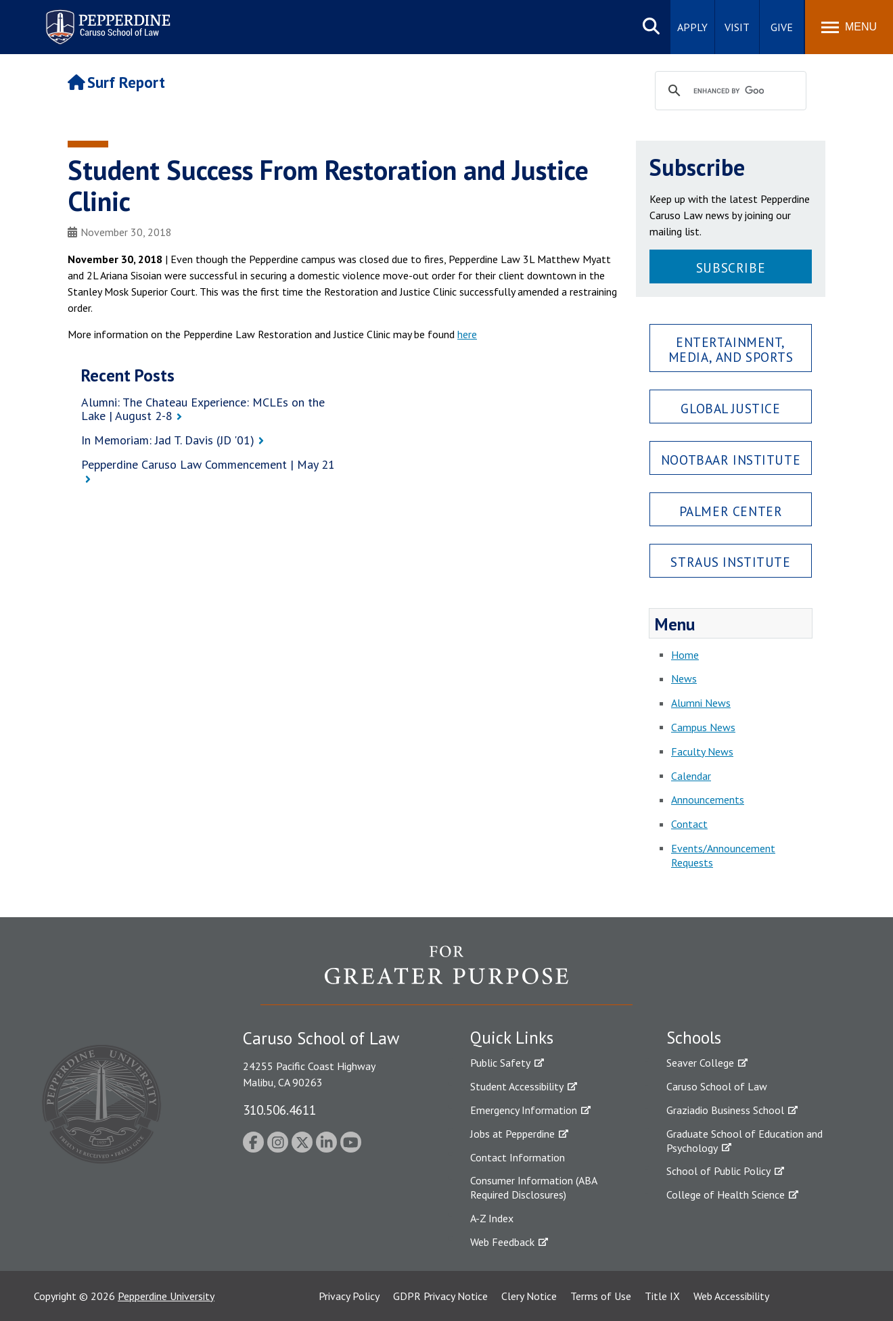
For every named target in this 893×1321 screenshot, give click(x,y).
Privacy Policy (349, 1296)
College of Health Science (725, 1194)
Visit (737, 27)
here (467, 334)
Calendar (691, 776)
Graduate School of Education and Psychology (744, 1141)
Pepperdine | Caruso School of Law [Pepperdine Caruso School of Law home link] (106, 18)
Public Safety (500, 1062)
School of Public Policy (718, 1171)
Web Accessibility (731, 1296)
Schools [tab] (693, 1037)
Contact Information (517, 1157)
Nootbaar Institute (730, 459)
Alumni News (701, 703)
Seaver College (700, 1062)
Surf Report (116, 82)
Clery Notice (529, 1296)
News (684, 678)
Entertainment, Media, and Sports (731, 349)
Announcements (707, 799)
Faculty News (702, 751)
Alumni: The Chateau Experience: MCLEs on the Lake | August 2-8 (203, 409)
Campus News (703, 727)
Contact (689, 824)
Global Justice (730, 408)
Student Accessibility (517, 1086)
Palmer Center (731, 511)
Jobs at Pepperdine (512, 1133)
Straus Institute (730, 561)
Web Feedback (502, 1242)
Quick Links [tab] (511, 1037)
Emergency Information (523, 1110)
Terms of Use (600, 1296)
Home (685, 655)
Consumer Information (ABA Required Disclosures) (533, 1187)
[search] (728, 91)
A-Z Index (491, 1218)
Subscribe (730, 267)
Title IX (662, 1296)
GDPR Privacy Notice (440, 1296)
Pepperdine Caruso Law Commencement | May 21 (208, 464)
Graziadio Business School (725, 1110)
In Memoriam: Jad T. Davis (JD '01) (167, 440)
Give (782, 27)
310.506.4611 (279, 1109)
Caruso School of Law (716, 1086)
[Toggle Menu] (849, 27)
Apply (692, 27)
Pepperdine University (166, 1296)
